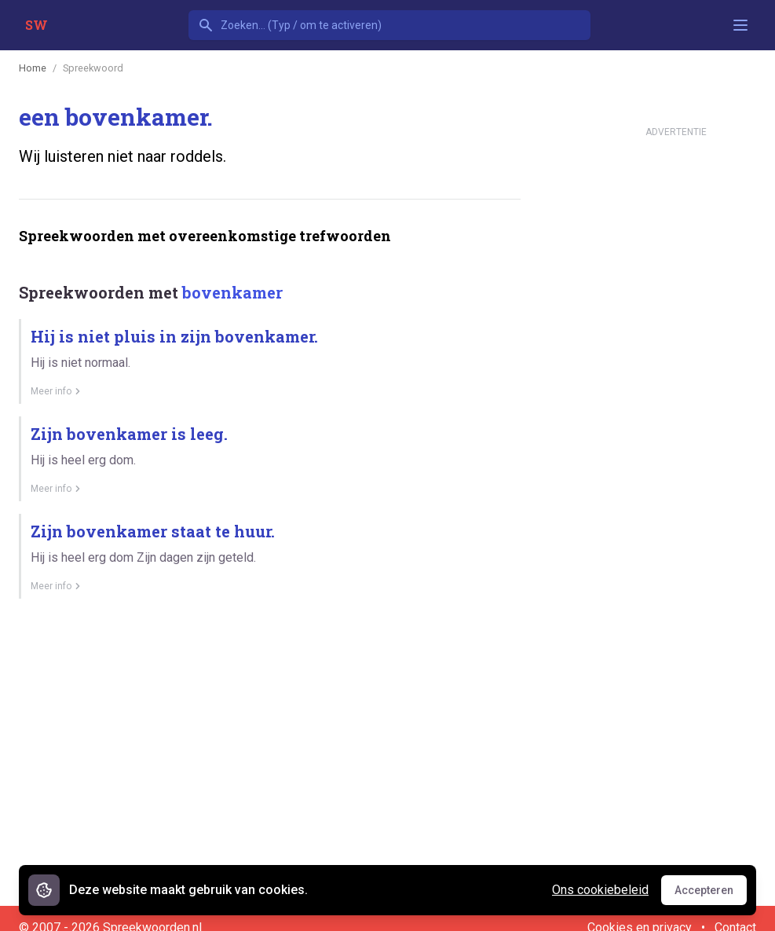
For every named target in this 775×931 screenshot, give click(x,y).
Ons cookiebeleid (600, 889)
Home (32, 68)
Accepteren (710, 894)
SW (36, 24)
